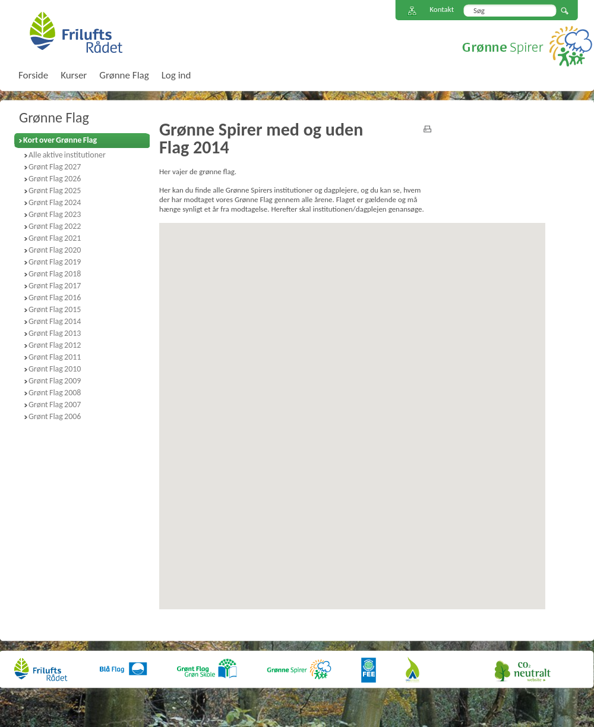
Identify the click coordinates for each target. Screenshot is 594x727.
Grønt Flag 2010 (55, 369)
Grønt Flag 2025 (55, 190)
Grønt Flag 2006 (55, 416)
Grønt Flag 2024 (55, 202)
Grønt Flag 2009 (55, 381)
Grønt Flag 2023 (55, 214)
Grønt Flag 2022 (55, 226)
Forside (33, 75)
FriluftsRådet (75, 32)
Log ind (176, 75)
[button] (363, 534)
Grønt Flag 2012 (55, 345)
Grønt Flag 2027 (55, 167)
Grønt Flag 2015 (55, 309)
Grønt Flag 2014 (55, 321)
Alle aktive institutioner (67, 155)
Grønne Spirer (527, 46)
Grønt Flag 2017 (55, 286)
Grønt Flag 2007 (55, 404)
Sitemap (412, 11)
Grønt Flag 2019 (55, 262)
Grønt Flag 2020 (55, 250)
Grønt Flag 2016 (55, 297)
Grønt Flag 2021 (55, 238)
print (427, 129)
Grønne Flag (54, 117)
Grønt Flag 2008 (55, 393)
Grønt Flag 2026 (55, 179)
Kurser (74, 75)
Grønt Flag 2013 (55, 333)
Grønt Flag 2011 (55, 357)
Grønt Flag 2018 (55, 274)
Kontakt (441, 9)
